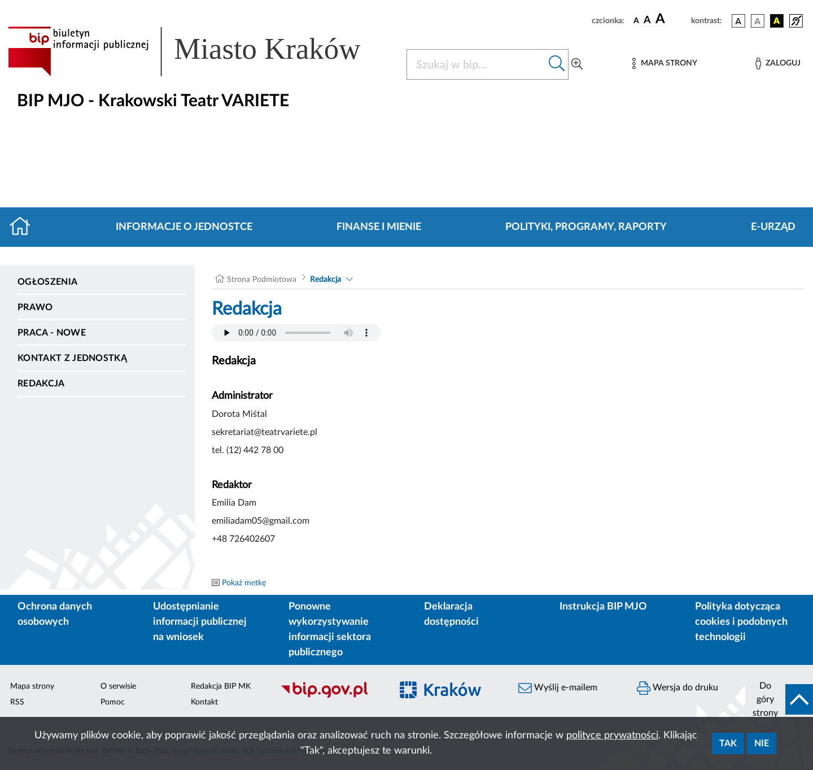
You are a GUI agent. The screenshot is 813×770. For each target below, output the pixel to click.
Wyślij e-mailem (557, 688)
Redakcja (41, 383)
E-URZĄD (773, 227)
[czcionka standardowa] (636, 20)
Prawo (35, 307)
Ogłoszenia (47, 281)
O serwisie (118, 686)
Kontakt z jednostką (72, 358)
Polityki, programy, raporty (586, 227)
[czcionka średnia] (647, 20)
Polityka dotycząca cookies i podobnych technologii (741, 622)
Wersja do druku (677, 688)
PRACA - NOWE (52, 332)
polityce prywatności (612, 735)
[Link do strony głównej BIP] (200, 51)
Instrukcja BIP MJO (603, 607)
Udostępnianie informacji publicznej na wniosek (200, 622)
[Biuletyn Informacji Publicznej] (330, 696)
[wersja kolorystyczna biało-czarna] (757, 20)
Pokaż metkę (244, 583)
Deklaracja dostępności (451, 614)
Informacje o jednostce (184, 227)
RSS (17, 702)
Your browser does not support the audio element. (296, 332)
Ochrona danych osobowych (55, 614)
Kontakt (204, 702)
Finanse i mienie (378, 227)
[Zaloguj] (778, 63)
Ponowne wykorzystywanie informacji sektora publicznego (330, 630)
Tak (728, 743)
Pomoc (112, 702)
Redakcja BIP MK (221, 686)
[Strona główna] (24, 227)
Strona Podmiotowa (261, 280)
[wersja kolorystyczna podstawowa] (738, 20)
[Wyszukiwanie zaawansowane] (577, 64)
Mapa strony (32, 686)
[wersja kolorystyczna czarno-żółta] (776, 20)
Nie (761, 743)
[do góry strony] (779, 699)
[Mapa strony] (664, 63)
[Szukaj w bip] (557, 64)
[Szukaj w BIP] (476, 64)
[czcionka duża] (671, 19)
